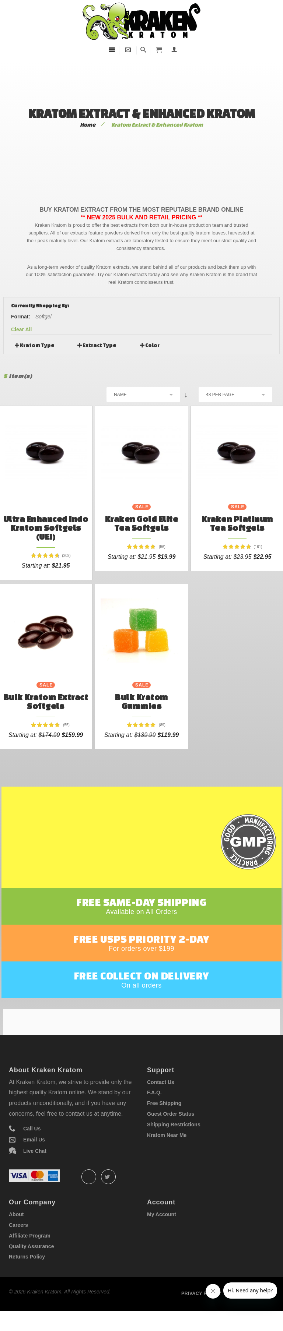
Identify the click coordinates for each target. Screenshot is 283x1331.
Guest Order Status (170, 1130)
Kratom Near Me (166, 1151)
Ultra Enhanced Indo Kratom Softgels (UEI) (45, 527)
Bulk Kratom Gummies (141, 701)
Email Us (34, 1156)
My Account (161, 1230)
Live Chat (34, 1168)
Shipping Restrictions (173, 1141)
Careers (18, 1241)
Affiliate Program (29, 1252)
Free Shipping (164, 1119)
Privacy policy (201, 1310)
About (16, 1230)
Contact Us (160, 1098)
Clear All (21, 329)
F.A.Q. (154, 1109)
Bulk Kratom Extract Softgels (45, 701)
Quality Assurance (31, 1262)
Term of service (252, 1310)
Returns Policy (27, 1273)
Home (87, 124)
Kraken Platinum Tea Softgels (237, 523)
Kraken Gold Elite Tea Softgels (141, 523)
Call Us (32, 1145)
